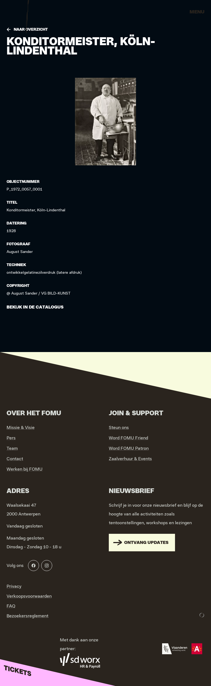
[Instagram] (46, 565)
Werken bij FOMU (25, 469)
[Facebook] (33, 565)
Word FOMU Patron (129, 448)
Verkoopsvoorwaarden (29, 596)
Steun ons (119, 427)
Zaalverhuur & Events (130, 459)
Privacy (14, 586)
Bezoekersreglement (27, 616)
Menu (197, 12)
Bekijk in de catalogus (35, 307)
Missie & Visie (21, 427)
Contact (15, 459)
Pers (11, 438)
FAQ (11, 606)
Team (12, 448)
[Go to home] (27, 13)
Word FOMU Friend (128, 438)
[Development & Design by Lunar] (201, 615)
